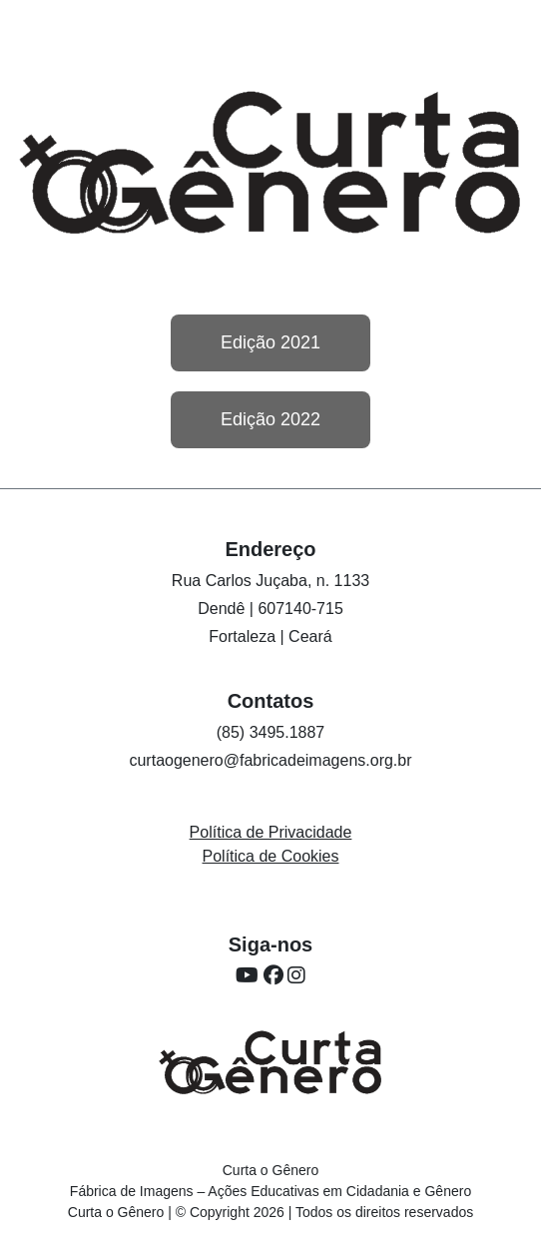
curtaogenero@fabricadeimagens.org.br (270, 760)
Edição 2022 (270, 419)
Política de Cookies (271, 856)
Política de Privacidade (271, 832)
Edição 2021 (270, 342)
